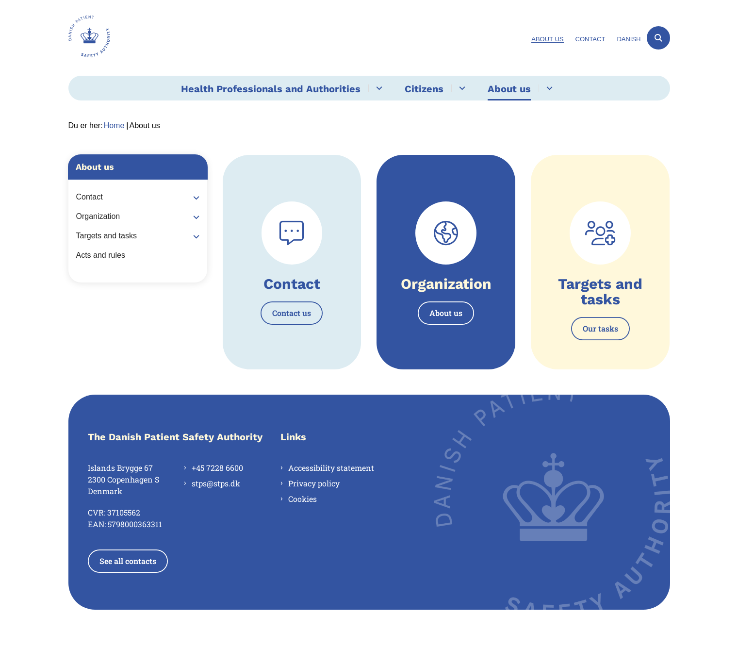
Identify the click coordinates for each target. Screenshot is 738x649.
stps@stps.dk (216, 483)
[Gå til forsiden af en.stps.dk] (89, 38)
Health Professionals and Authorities (271, 89)
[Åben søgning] (658, 38)
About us (509, 89)
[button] (193, 197)
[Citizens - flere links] (460, 88)
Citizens (424, 89)
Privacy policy (314, 483)
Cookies (302, 499)
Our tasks (600, 328)
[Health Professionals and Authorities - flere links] (377, 88)
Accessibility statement (331, 468)
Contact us (291, 313)
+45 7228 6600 (217, 468)
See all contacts (127, 561)
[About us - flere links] (548, 88)
